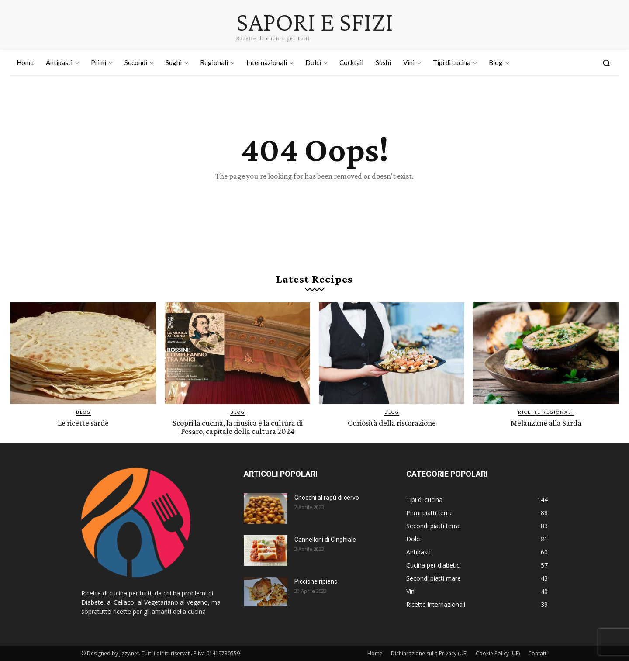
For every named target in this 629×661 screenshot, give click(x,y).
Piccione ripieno (316, 581)
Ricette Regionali (546, 412)
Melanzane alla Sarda (546, 422)
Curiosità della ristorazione (392, 422)
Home (375, 653)
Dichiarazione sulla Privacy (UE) (429, 653)
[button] (606, 63)
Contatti (538, 653)
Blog (83, 412)
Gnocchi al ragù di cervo (326, 497)
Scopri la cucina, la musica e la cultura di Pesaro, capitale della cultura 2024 (237, 427)
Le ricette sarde (83, 422)
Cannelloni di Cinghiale (325, 539)
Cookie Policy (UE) (498, 653)
